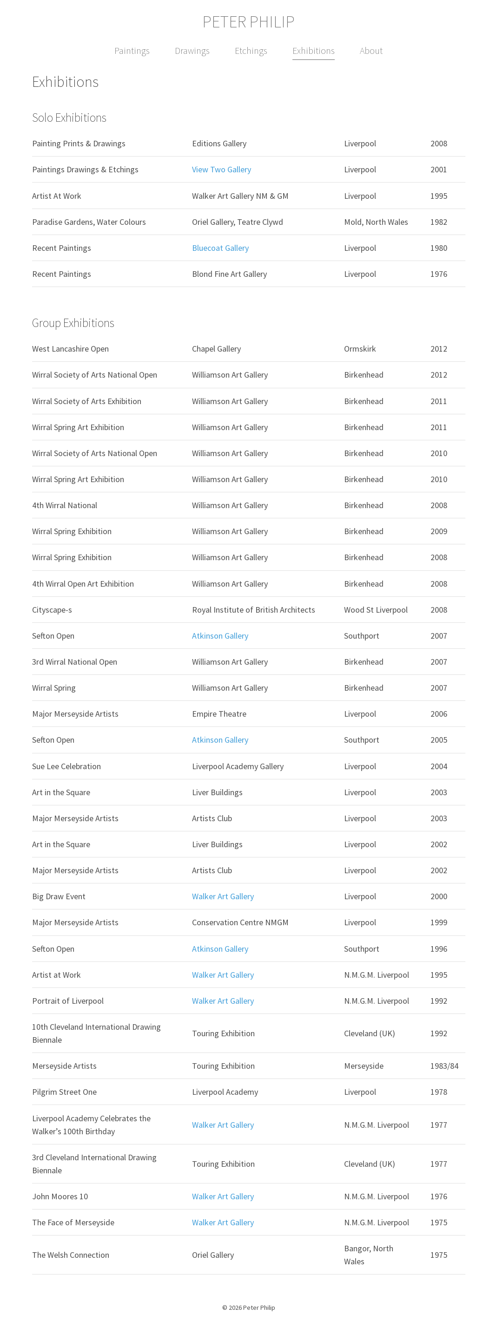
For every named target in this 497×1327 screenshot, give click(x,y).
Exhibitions (313, 50)
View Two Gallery (221, 169)
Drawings (192, 50)
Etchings (251, 50)
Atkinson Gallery (220, 635)
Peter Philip (248, 22)
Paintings (132, 50)
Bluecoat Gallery (220, 247)
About (371, 50)
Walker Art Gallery (223, 896)
